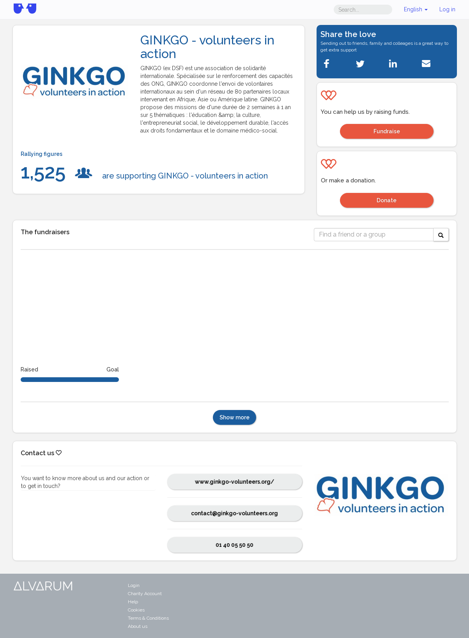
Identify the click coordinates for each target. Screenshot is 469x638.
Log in (447, 9)
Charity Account (145, 593)
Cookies (136, 610)
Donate (386, 200)
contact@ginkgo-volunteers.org (234, 513)
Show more (234, 417)
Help (133, 601)
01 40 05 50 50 (234, 545)
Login (134, 585)
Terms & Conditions (148, 618)
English (416, 9)
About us (137, 626)
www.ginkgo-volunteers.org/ (234, 482)
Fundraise (386, 131)
